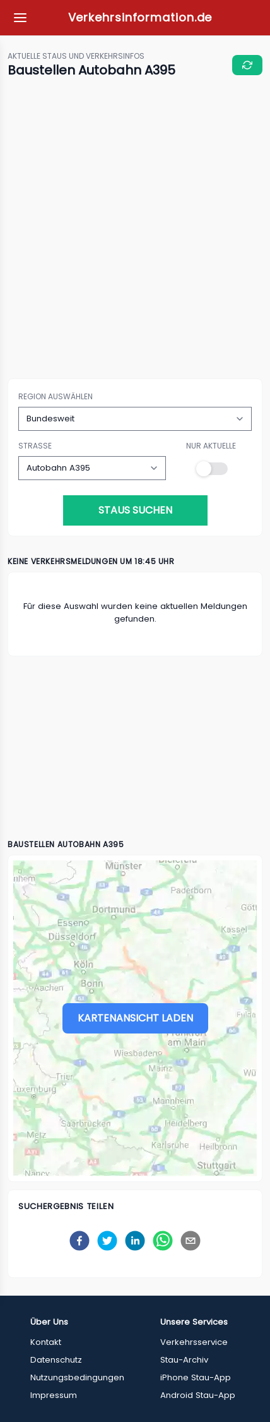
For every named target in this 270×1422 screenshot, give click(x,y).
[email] (190, 1241)
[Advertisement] (135, 229)
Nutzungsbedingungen (77, 1377)
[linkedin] (135, 1241)
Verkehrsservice (194, 1342)
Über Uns (49, 1322)
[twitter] (107, 1241)
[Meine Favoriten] (20, 17)
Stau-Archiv (184, 1360)
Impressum (53, 1395)
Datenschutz (56, 1360)
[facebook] (79, 1241)
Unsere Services (194, 1322)
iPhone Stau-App (195, 1377)
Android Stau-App (197, 1395)
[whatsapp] (163, 1241)
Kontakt (45, 1342)
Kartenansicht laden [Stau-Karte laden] (135, 1018)
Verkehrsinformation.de (140, 17)
